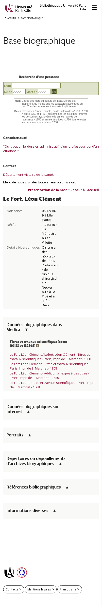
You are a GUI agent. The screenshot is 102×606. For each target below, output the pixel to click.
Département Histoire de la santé (28, 174)
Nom (7, 85)
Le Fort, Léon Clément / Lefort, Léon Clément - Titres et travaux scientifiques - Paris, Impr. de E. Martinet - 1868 (50, 356)
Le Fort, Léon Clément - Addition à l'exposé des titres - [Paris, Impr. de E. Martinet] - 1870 (49, 375)
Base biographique (39, 40)
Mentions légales (39, 589)
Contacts (12, 589)
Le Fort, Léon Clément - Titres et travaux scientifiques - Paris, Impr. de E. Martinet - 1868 (50, 366)
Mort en (31, 92)
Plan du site (68, 589)
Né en (8, 92)
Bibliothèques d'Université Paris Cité (63, 7)
